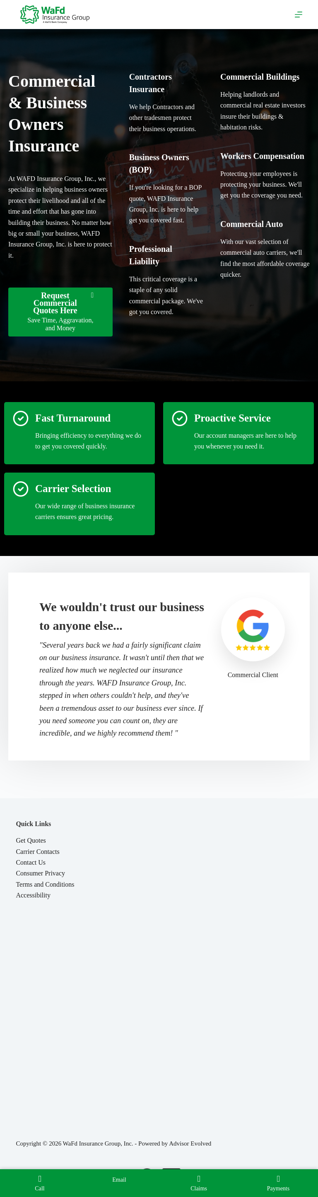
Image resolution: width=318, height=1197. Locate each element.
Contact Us (31, 862)
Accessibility (33, 895)
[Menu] (298, 14)
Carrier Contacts (37, 851)
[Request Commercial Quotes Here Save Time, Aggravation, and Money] (60, 312)
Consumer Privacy (40, 873)
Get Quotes (31, 840)
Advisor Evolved (190, 1143)
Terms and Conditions (45, 884)
